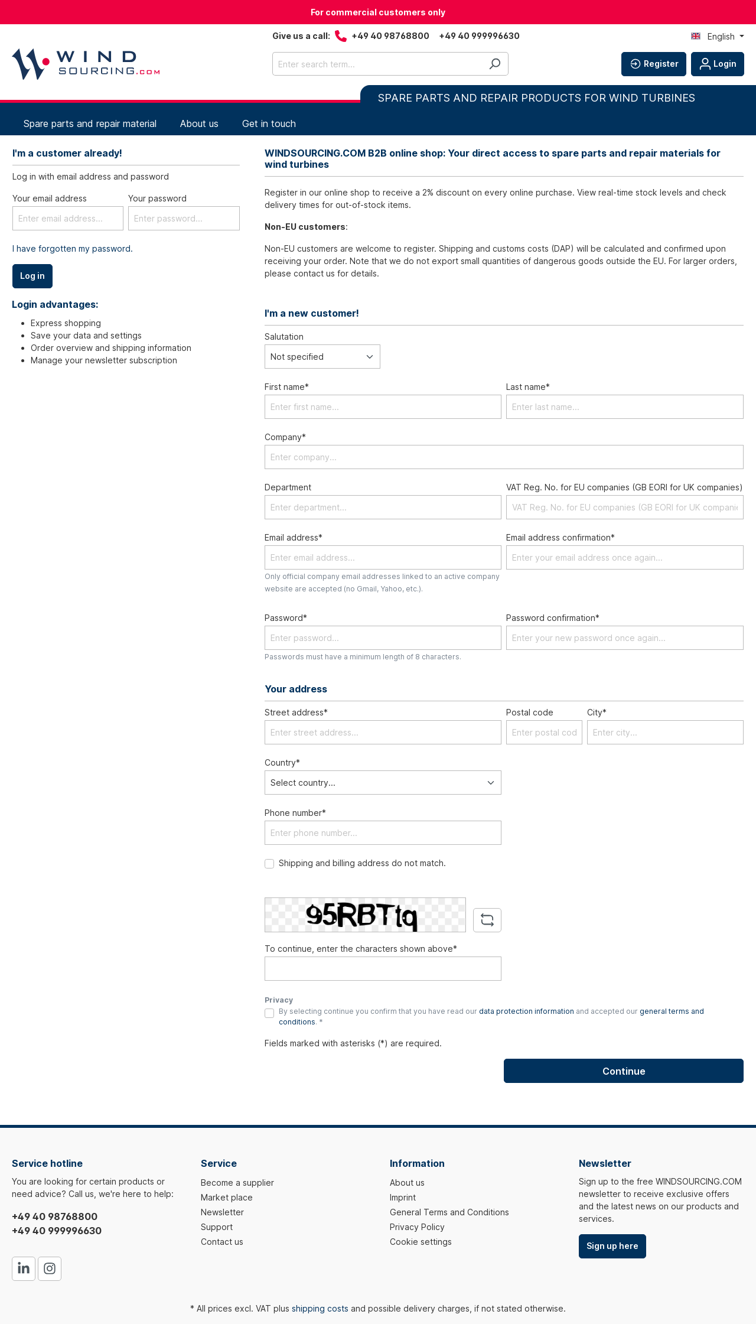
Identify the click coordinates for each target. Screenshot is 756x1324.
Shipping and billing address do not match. (362, 863)
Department (288, 487)
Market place (227, 1197)
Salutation (284, 336)
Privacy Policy (417, 1227)
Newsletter (222, 1212)
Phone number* (295, 813)
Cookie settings (421, 1242)
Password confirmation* (552, 618)
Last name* (528, 387)
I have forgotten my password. (72, 248)
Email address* (293, 537)
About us (407, 1182)
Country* (282, 762)
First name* (287, 387)
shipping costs (320, 1308)
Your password (157, 198)
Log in (32, 276)
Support (217, 1227)
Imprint (403, 1197)
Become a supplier (237, 1182)
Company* (285, 437)
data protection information (526, 1011)
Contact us (222, 1242)
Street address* (296, 712)
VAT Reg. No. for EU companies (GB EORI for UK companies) (624, 487)
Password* (286, 618)
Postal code (529, 712)
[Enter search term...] (376, 64)
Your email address (49, 198)
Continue (624, 1071)
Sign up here (612, 1246)
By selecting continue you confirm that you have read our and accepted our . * (491, 1016)
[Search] (495, 64)
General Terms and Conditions (449, 1212)
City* (597, 712)
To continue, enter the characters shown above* (361, 949)
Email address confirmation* (560, 537)
